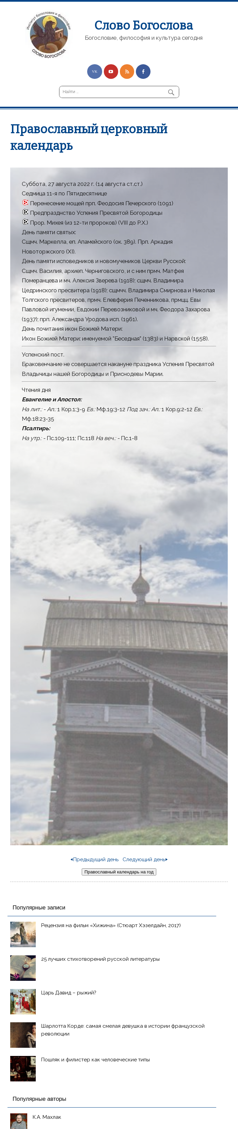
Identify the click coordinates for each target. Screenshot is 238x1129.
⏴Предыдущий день (94, 859)
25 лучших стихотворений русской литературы (100, 959)
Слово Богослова (143, 25)
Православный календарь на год (119, 871)
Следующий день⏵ (145, 859)
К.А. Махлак (47, 1117)
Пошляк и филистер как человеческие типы (95, 1060)
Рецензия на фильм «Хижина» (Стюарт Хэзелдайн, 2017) (111, 925)
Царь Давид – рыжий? (68, 993)
